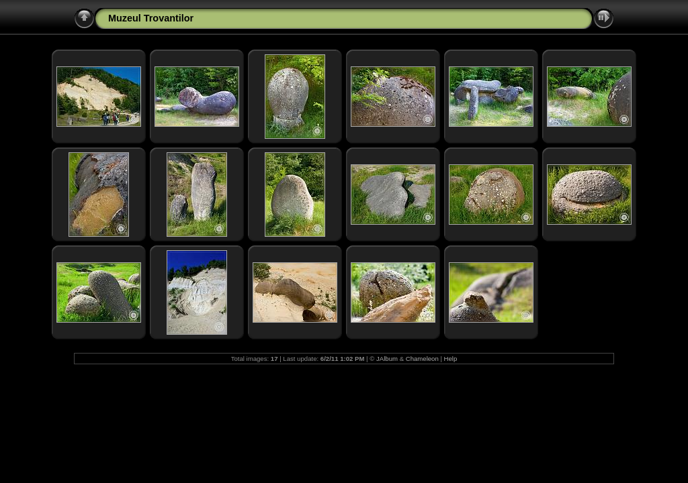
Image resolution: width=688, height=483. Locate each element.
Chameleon (422, 358)
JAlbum (387, 358)
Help (451, 358)
